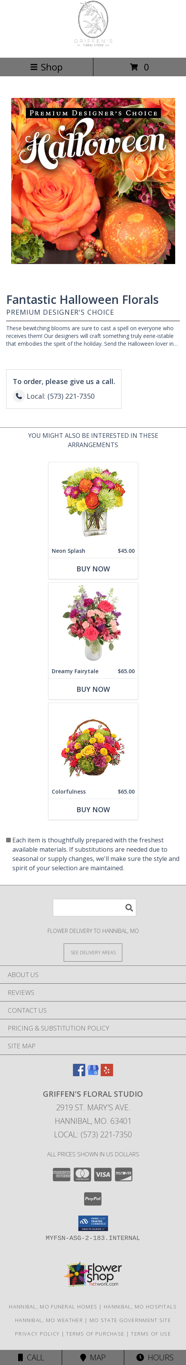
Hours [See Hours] (155, 1357)
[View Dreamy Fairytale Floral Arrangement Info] (93, 623)
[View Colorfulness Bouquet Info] (93, 744)
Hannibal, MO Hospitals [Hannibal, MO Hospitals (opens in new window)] (140, 1306)
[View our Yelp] (107, 1073)
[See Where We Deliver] (93, 952)
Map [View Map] (93, 1357)
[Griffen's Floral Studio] (93, 46)
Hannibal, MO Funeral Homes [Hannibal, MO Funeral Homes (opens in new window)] (53, 1306)
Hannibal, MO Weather (49, 1320)
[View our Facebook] (79, 1073)
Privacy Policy (37, 1333)
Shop (46, 66)
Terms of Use (151, 1333)
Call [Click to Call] (31, 1357)
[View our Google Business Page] (93, 1073)
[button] (93, 1223)
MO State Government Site (130, 1320)
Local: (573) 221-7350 (93, 1134)
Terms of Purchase (95, 1333)
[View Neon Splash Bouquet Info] (93, 503)
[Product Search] (94, 907)
